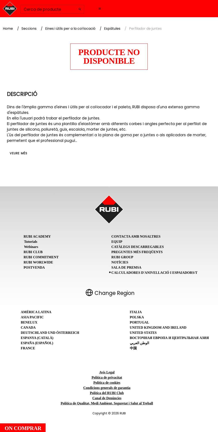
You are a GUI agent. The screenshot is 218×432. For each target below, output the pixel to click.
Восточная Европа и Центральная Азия (169, 338)
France (28, 348)
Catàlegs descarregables (137, 247)
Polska (137, 317)
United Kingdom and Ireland (158, 327)
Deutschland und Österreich (50, 332)
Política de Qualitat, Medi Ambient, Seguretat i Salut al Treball (107, 403)
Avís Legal (106, 372)
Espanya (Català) (37, 338)
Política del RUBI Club (107, 393)
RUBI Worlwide (38, 262)
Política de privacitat (107, 377)
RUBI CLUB (33, 252)
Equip (116, 241)
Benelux (29, 322)
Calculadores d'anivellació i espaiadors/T (154, 272)
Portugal (139, 322)
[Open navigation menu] (100, 8)
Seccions (29, 28)
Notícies (119, 262)
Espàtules (112, 28)
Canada (28, 327)
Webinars (31, 247)
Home (8, 28)
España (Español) (37, 343)
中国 (133, 348)
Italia (136, 312)
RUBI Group (122, 257)
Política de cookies (106, 382)
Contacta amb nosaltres (135, 236)
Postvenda (34, 267)
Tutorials (30, 241)
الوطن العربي (139, 343)
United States (143, 332)
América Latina (36, 312)
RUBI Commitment (41, 257)
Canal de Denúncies (106, 398)
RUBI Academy (37, 236)
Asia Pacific (32, 317)
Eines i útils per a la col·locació (70, 28)
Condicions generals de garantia (106, 388)
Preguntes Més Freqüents (137, 252)
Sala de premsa (126, 267)
